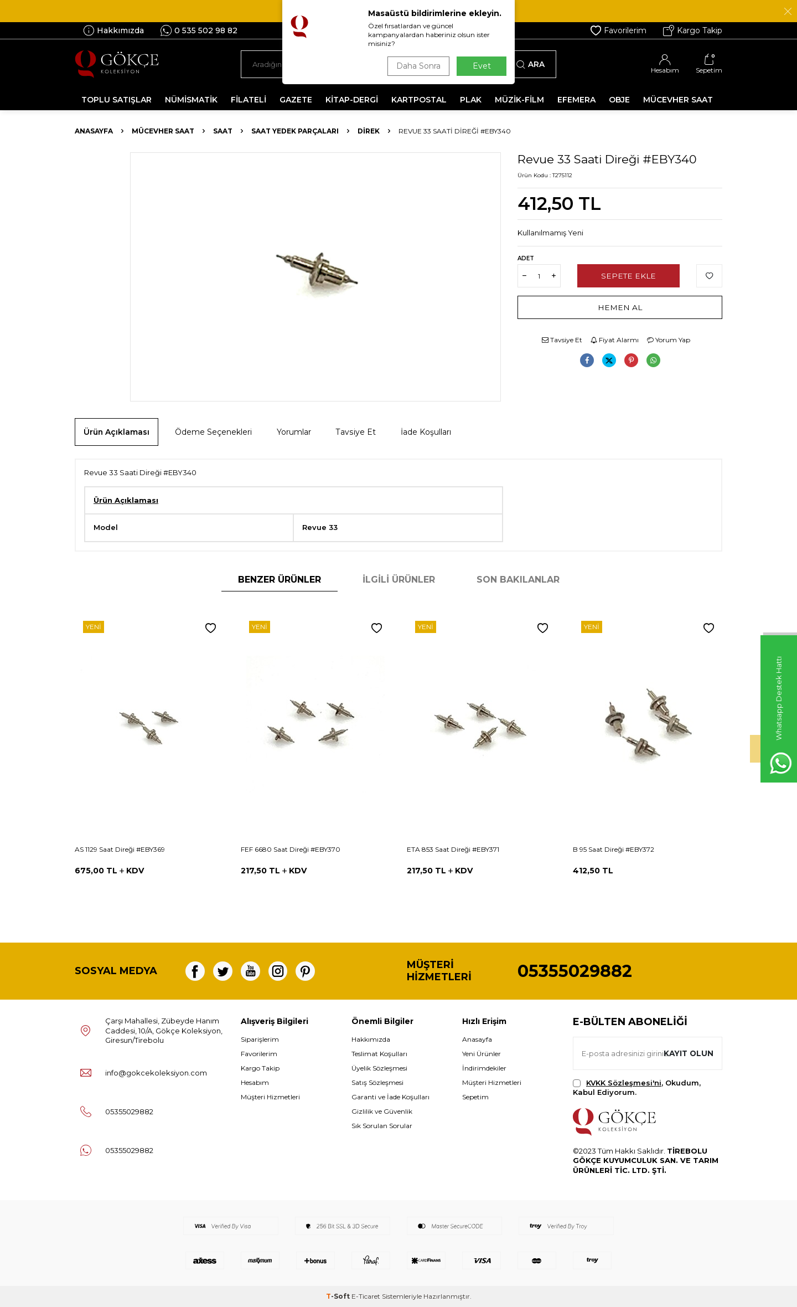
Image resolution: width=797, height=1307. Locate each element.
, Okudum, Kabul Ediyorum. (637, 1087)
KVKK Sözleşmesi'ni (623, 1082)
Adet (525, 258)
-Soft (338, 1296)
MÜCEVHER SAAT (678, 100)
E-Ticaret (365, 1296)
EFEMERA (576, 100)
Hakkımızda (113, 30)
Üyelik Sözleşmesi (379, 1068)
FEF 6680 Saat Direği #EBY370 (290, 849)
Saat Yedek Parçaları (295, 131)
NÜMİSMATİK (191, 100)
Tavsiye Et (562, 340)
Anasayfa (94, 131)
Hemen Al (620, 307)
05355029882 (574, 971)
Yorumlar (294, 432)
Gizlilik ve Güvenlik (381, 1111)
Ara (530, 64)
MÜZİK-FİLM (519, 100)
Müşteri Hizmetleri (270, 1097)
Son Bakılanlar (518, 579)
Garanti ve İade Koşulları (390, 1097)
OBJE (619, 100)
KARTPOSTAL (419, 100)
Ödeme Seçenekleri (213, 432)
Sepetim (475, 1097)
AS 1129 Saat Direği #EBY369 (120, 849)
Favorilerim (618, 30)
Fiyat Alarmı (615, 340)
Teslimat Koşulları (379, 1053)
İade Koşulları (426, 432)
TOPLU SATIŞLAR (116, 100)
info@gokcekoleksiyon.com (156, 1072)
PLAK (471, 100)
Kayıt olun (687, 1053)
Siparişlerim (260, 1039)
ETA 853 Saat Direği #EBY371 (453, 849)
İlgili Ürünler (399, 579)
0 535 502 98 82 (199, 30)
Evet (482, 66)
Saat (222, 131)
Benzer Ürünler (279, 579)
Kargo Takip (692, 30)
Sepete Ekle (628, 276)
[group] (315, 277)
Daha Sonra (417, 66)
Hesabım (255, 1082)
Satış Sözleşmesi (377, 1082)
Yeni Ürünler (481, 1053)
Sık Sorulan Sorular (381, 1125)
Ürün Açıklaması (116, 432)
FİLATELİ (248, 100)
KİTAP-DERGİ (351, 100)
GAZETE (296, 100)
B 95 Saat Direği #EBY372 (613, 849)
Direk (369, 131)
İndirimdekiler (484, 1068)
